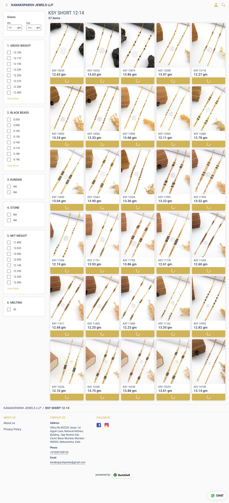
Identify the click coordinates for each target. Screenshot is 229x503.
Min (9, 23)
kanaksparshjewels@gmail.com (67, 462)
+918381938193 (59, 452)
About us (9, 423)
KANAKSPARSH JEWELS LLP (32, 5)
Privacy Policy (12, 429)
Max (28, 23)
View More (13, 98)
